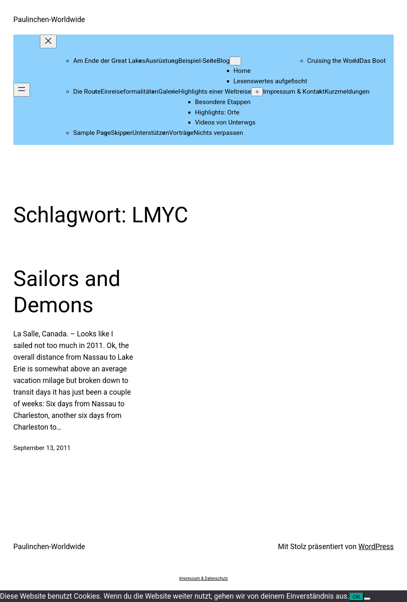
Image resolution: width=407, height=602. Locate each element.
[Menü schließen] (48, 41)
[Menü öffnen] (21, 90)
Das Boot (373, 61)
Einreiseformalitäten (129, 91)
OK (356, 597)
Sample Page (92, 133)
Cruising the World (333, 61)
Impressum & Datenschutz (203, 578)
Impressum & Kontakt (294, 91)
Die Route (87, 91)
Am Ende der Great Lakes (109, 61)
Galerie (168, 91)
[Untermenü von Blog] (235, 61)
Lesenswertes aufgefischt (270, 81)
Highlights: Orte (217, 112)
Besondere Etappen (223, 102)
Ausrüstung (162, 61)
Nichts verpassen (218, 133)
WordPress (376, 546)
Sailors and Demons (67, 291)
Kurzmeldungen (347, 91)
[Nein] (367, 598)
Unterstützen (150, 133)
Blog (223, 61)
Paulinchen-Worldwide (49, 19)
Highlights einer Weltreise (214, 91)
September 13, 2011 (42, 448)
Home (242, 71)
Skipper (122, 133)
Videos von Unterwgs (225, 122)
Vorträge (181, 133)
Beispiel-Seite (197, 61)
